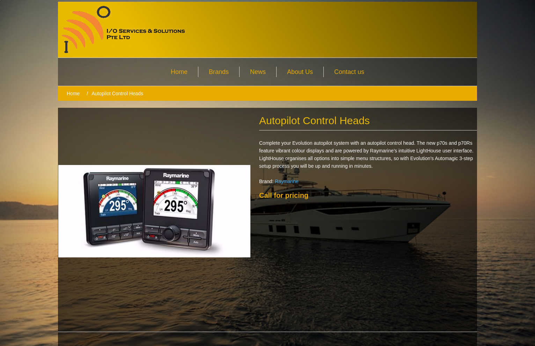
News (258, 71)
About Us (300, 71)
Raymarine (287, 181)
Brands (219, 71)
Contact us (349, 71)
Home (179, 71)
